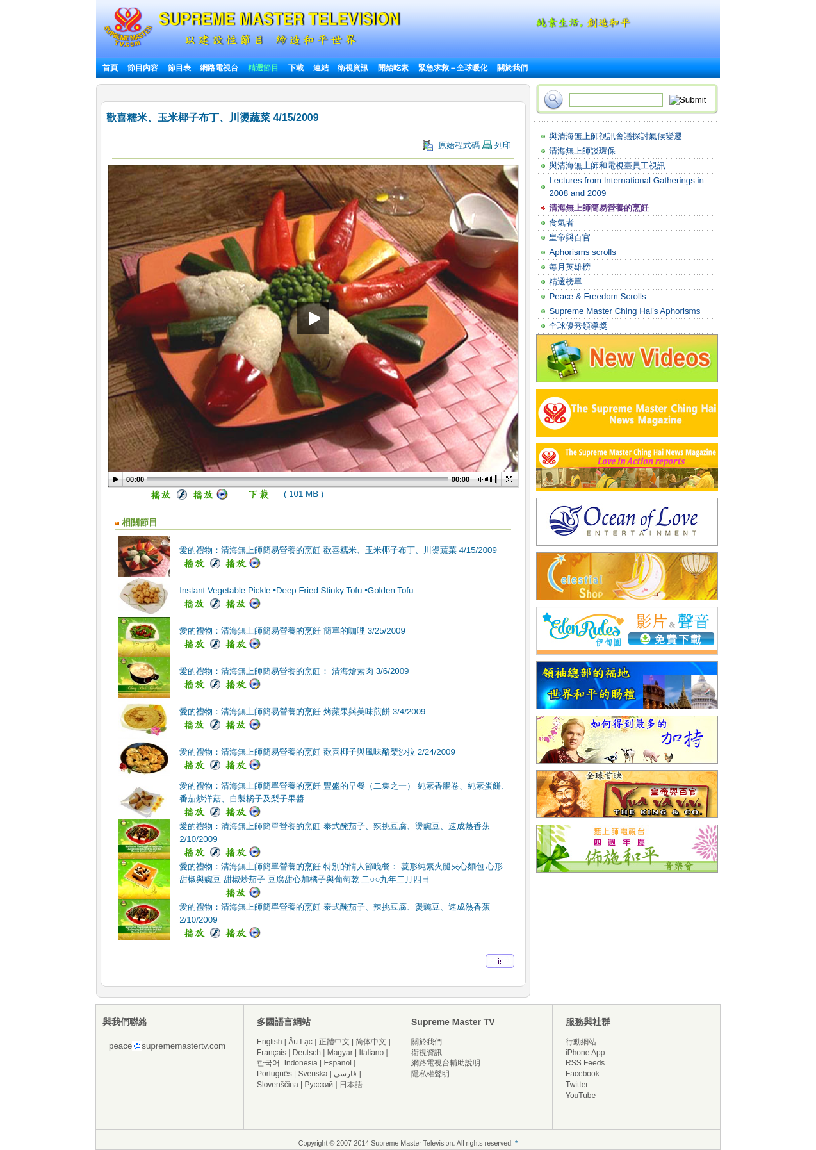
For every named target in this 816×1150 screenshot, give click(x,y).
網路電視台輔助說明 (445, 1062)
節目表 (179, 67)
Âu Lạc (300, 1041)
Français (271, 1052)
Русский (319, 1084)
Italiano (371, 1052)
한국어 (268, 1062)
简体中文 (370, 1041)
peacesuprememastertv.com (167, 1046)
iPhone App (585, 1052)
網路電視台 (220, 67)
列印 (496, 145)
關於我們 (512, 67)
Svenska (313, 1073)
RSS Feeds (585, 1062)
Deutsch (307, 1052)
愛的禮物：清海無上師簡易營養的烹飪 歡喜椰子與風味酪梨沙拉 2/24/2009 (317, 752)
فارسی (345, 1073)
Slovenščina (277, 1084)
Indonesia (301, 1062)
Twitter (577, 1084)
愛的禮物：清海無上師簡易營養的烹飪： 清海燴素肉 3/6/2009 (294, 671)
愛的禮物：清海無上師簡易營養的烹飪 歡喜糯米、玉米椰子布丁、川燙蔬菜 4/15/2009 (338, 550)
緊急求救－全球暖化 (452, 67)
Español (338, 1062)
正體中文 (334, 1041)
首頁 (110, 67)
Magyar (340, 1052)
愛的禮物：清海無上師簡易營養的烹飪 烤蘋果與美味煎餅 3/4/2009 (302, 711)
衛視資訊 (353, 67)
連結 (321, 67)
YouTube (581, 1095)
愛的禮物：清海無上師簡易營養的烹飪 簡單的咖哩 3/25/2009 (292, 631)
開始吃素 (393, 67)
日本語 (351, 1084)
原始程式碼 (467, 145)
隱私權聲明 (430, 1073)
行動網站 (581, 1041)
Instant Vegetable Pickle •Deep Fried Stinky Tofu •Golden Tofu (296, 590)
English (269, 1041)
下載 (296, 67)
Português (274, 1073)
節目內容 (142, 67)
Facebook (583, 1073)
